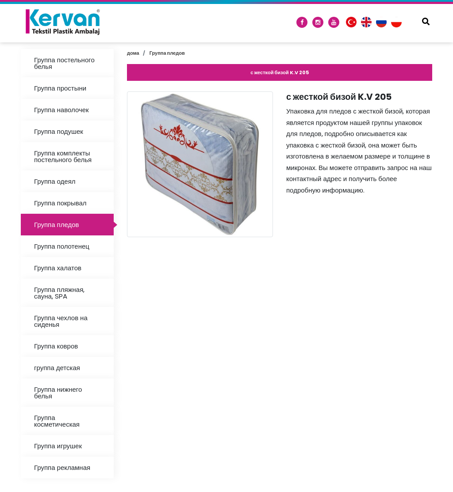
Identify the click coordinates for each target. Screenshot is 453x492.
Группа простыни (60, 88)
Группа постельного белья (64, 63)
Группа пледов (56, 224)
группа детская (57, 367)
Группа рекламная (62, 467)
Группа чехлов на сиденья (61, 321)
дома (133, 53)
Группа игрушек (58, 445)
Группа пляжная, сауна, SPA (59, 293)
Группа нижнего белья (58, 393)
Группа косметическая (57, 421)
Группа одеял (55, 181)
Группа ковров (56, 346)
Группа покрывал (60, 203)
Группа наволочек (61, 109)
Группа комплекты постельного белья (63, 156)
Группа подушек (58, 131)
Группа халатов (57, 267)
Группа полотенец (61, 246)
